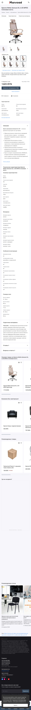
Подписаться (25, 691)
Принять (15, 705)
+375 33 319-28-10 (6, 662)
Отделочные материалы (24, 16)
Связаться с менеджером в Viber (11, 88)
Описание (4, 16)
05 (26, 635)
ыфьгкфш (20, 635)
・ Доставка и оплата (6, 70)
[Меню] (2, 2)
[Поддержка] (28, 2)
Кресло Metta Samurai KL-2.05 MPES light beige (11, 386)
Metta (5, 633)
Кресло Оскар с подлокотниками (12, 426)
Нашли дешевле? (15, 91)
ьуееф (16, 635)
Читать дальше (6, 161)
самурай (9, 635)
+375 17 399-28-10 (6, 663)
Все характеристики (6, 117)
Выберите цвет (5, 54)
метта (12, 635)
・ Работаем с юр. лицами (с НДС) (18, 70)
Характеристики (12, 16)
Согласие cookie (22, 700)
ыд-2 (24, 635)
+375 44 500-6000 (6, 660)
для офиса (13, 633)
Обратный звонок (5, 664)
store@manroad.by (5, 670)
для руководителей (21, 633)
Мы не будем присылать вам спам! (10, 685)
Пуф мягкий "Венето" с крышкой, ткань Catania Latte (12, 467)
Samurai (9, 633)
